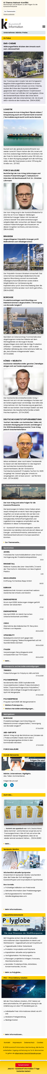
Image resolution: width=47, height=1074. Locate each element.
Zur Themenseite (9, 11)
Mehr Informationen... (14, 909)
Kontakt (7, 1042)
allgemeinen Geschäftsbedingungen (28, 1053)
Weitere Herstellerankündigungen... (19, 709)
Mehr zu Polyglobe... (13, 972)
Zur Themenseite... (12, 542)
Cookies (40, 1042)
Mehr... (7, 661)
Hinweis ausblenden (9, 14)
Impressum (17, 1042)
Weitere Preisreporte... (14, 705)
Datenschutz (29, 1042)
